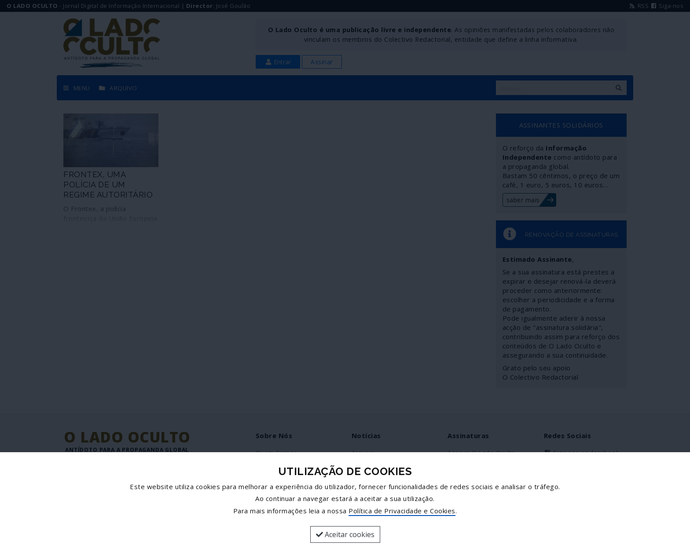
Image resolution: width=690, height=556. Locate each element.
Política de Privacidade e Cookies (402, 510)
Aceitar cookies (345, 534)
